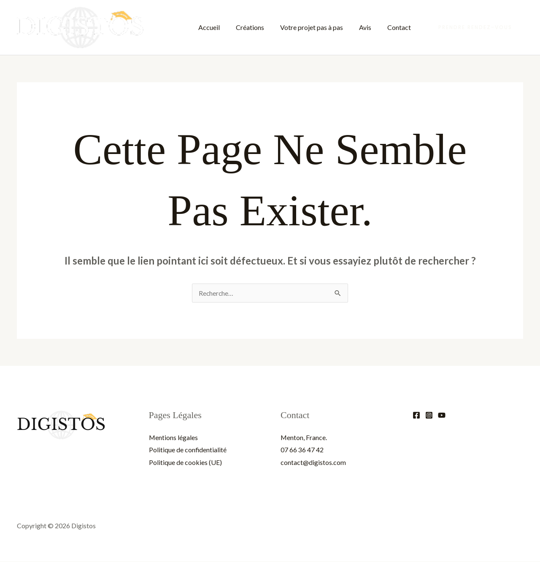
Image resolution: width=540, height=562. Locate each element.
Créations (259, 27)
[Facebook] (416, 415)
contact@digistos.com (313, 462)
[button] (475, 27)
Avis (369, 27)
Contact (400, 27)
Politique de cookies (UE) (185, 462)
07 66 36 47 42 (302, 450)
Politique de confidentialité (188, 450)
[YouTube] (442, 415)
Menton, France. (304, 437)
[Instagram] (429, 415)
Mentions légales (173, 437)
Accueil (220, 27)
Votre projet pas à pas (317, 27)
